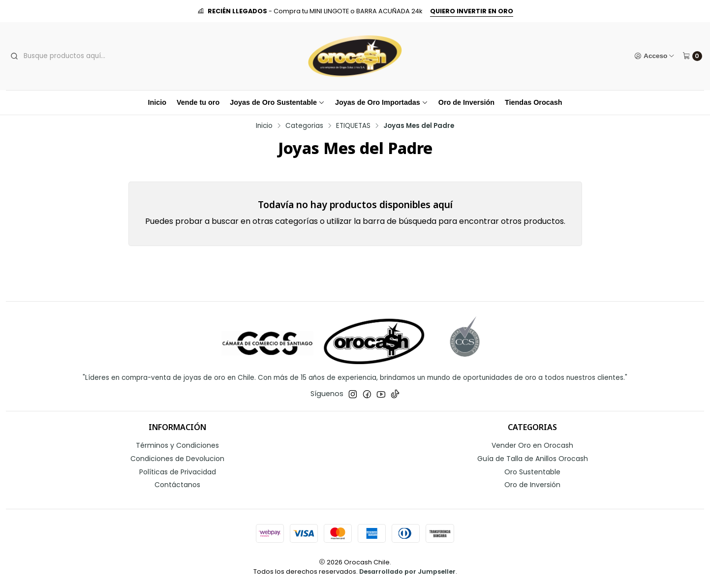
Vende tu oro (198, 102)
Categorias (304, 126)
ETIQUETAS (353, 126)
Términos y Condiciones (177, 445)
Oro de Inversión (466, 102)
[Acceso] (655, 56)
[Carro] (692, 56)
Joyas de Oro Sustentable (277, 102)
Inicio (157, 102)
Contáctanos (177, 485)
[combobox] (82, 56)
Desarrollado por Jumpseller (407, 571)
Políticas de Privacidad (177, 472)
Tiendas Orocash (533, 102)
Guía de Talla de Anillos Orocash (532, 459)
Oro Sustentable (532, 472)
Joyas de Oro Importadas (381, 102)
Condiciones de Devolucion (177, 459)
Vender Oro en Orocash (532, 445)
